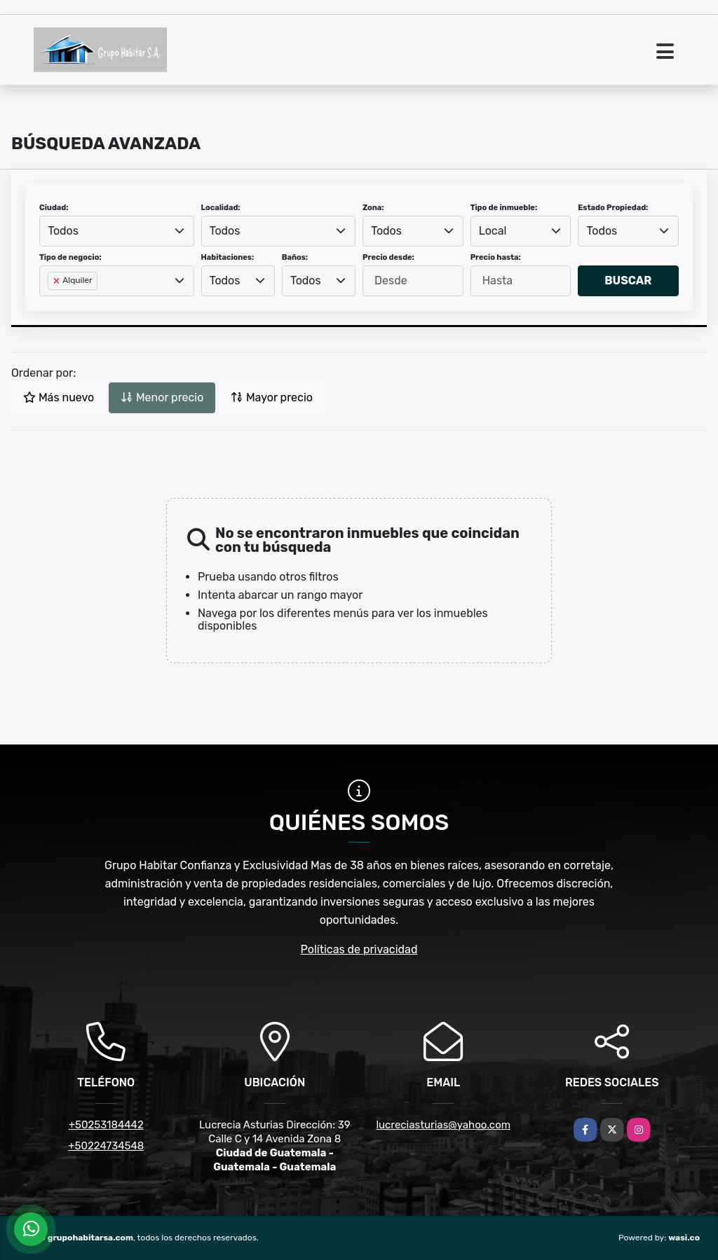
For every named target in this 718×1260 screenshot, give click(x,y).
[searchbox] (52, 303)
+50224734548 (106, 1146)
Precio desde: (388, 257)
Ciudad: (54, 207)
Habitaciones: (228, 257)
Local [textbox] (493, 230)
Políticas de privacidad (359, 949)
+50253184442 (106, 1125)
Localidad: (221, 207)
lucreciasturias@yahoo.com (443, 1125)
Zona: (373, 207)
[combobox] (116, 231)
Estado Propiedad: (613, 207)
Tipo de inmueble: (503, 207)
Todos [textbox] (63, 230)
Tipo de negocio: (70, 257)
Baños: (295, 257)
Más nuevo (58, 397)
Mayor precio (272, 397)
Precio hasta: (495, 257)
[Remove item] (57, 281)
